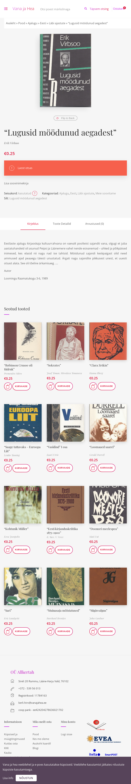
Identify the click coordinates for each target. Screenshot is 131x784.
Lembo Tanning (12, 455)
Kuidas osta (11, 743)
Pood (21, 23)
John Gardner (96, 618)
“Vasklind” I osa (57, 447)
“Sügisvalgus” (98, 610)
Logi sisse (66, 734)
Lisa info (8, 778)
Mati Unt (94, 536)
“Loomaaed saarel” (102, 447)
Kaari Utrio (53, 454)
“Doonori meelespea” (103, 529)
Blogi (36, 748)
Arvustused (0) (94, 224)
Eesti (43, 23)
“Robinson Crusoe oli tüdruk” (18, 367)
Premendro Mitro (13, 373)
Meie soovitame (106, 193)
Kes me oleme (41, 739)
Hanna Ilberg (96, 373)
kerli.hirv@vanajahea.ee (32, 702)
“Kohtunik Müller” (16, 529)
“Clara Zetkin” (99, 365)
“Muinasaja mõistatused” (64, 610)
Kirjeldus (33, 224)
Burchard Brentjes (56, 618)
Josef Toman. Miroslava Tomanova (64, 373)
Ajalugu (32, 23)
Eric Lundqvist (11, 618)
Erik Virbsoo (11, 143)
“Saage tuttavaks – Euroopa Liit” (22, 449)
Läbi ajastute (57, 23)
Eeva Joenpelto (12, 536)
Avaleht (11, 23)
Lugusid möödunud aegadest (28, 198)
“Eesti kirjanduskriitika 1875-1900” (62, 531)
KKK (6, 748)
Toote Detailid (62, 224)
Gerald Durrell (97, 454)
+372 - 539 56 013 (29, 688)
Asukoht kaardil (42, 743)
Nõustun (26, 778)
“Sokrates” (54, 365)
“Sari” (8, 610)
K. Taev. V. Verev (55, 537)
